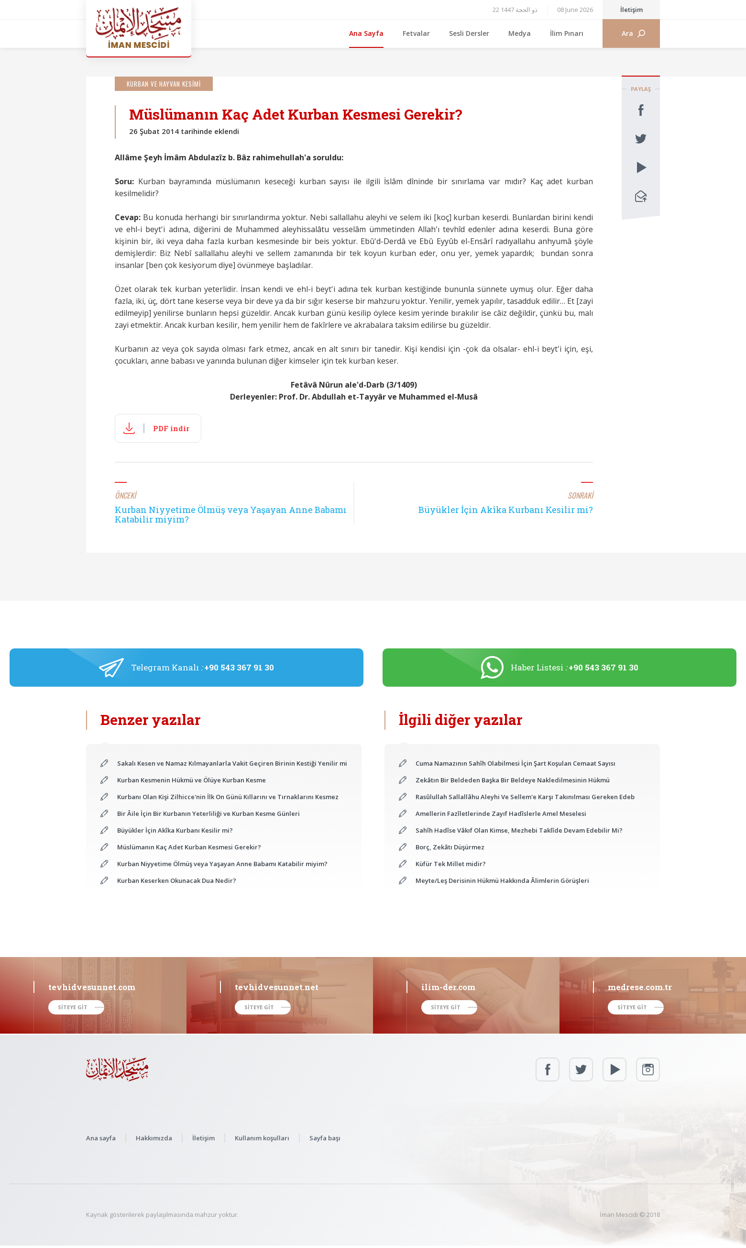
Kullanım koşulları (262, 1138)
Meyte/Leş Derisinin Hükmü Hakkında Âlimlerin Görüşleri (502, 880)
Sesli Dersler (469, 33)
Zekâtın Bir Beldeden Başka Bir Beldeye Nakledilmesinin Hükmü (513, 780)
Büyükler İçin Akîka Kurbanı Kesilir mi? (175, 830)
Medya (519, 33)
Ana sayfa (101, 1138)
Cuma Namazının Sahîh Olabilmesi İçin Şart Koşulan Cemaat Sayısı (515, 763)
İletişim (631, 9)
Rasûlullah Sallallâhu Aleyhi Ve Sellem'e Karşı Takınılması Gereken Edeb (525, 796)
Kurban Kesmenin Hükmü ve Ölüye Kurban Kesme (191, 780)
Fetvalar (416, 33)
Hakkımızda (154, 1138)
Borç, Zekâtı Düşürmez (450, 847)
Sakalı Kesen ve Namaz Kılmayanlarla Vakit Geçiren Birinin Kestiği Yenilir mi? (232, 763)
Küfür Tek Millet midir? (451, 863)
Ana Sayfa (366, 33)
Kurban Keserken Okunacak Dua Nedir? (176, 880)
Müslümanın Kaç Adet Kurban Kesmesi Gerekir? (189, 847)
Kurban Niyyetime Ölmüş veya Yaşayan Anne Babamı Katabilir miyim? (222, 863)
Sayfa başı (324, 1138)
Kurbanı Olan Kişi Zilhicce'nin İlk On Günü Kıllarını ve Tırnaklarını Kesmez (228, 796)
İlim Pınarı (566, 33)
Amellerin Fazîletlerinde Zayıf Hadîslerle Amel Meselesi (501, 813)
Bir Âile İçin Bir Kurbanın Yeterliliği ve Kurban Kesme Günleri (208, 813)
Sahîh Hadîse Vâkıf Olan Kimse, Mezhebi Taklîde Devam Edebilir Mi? (519, 830)
